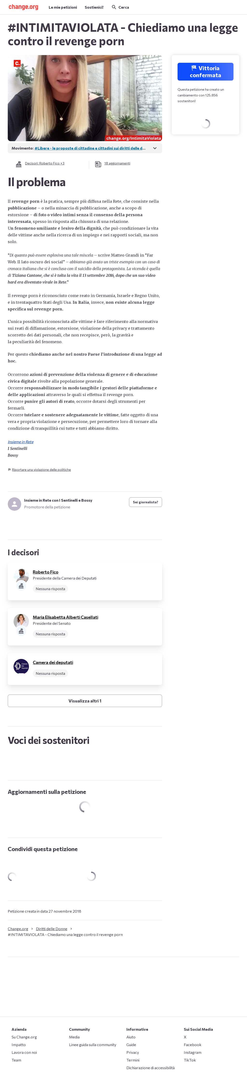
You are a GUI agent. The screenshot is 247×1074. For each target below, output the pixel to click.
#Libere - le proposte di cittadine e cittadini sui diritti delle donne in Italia (99, 148)
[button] (23, 7)
